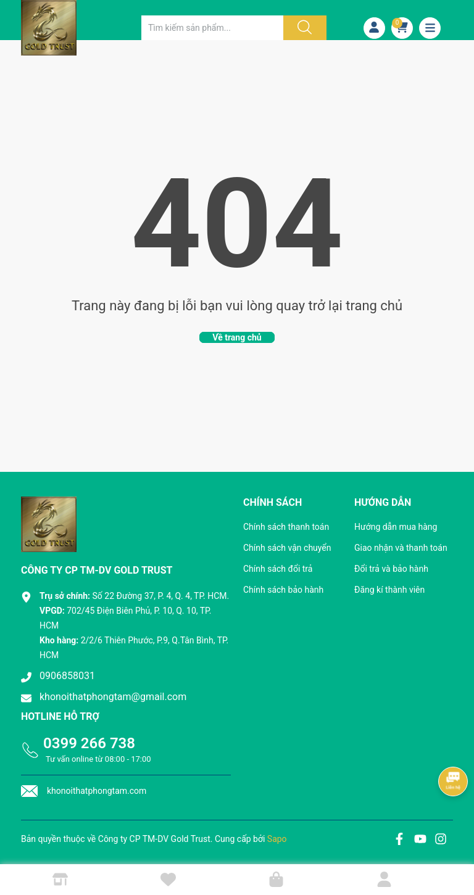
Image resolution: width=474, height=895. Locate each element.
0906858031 (67, 676)
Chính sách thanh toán (286, 527)
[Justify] (303, 27)
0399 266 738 (89, 743)
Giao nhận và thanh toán (400, 548)
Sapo (277, 839)
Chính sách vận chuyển (287, 548)
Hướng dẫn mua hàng (395, 527)
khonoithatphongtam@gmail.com (113, 697)
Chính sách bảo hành (283, 590)
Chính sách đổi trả (277, 569)
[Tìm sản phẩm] (212, 27)
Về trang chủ (236, 337)
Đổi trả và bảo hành (391, 569)
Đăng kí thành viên (389, 590)
